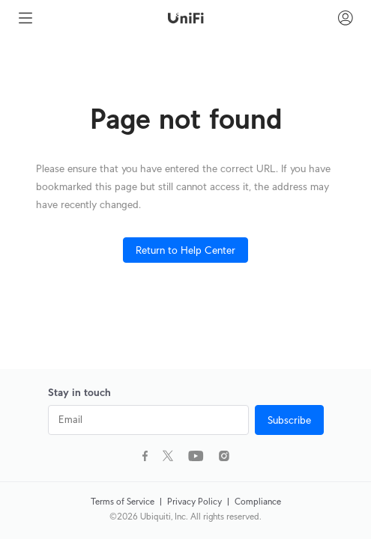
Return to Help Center (185, 250)
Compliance (258, 501)
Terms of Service (124, 501)
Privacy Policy (195, 501)
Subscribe (289, 420)
